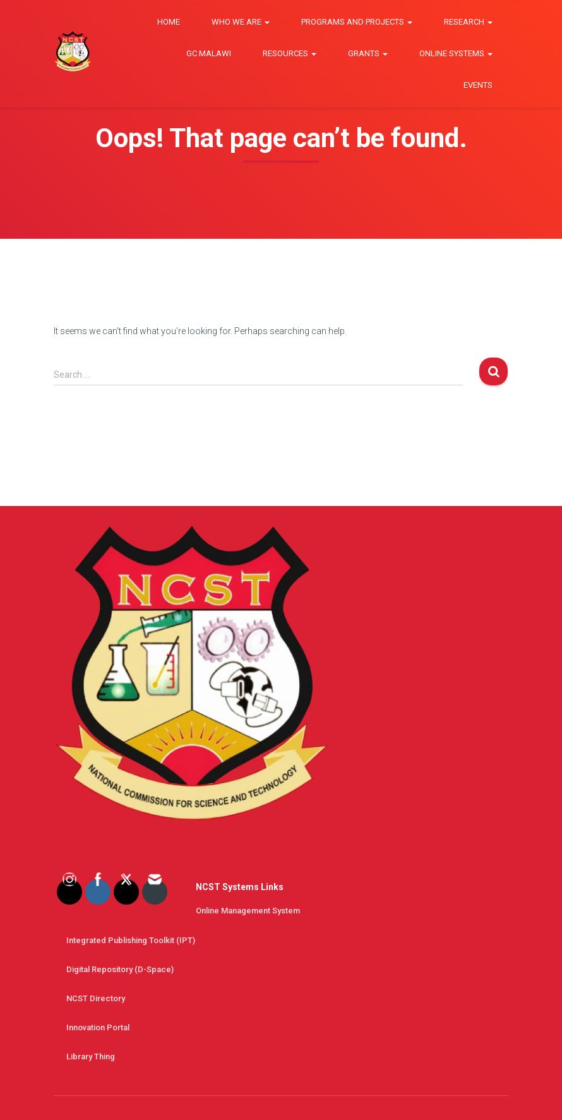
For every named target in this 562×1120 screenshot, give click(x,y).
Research (468, 22)
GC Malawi (208, 53)
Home (168, 22)
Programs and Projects (356, 22)
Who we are (241, 22)
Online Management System (248, 910)
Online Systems (456, 53)
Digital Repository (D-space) (120, 969)
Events (478, 85)
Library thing (90, 1056)
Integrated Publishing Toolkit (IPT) (130, 940)
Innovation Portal (97, 1027)
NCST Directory (95, 998)
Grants (368, 53)
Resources (289, 53)
